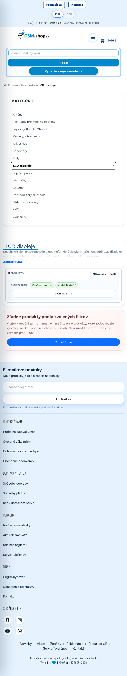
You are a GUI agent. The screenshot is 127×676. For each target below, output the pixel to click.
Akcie (41, 644)
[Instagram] (19, 619)
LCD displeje (22, 165)
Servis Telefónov (55, 648)
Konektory (20, 151)
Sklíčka (17, 209)
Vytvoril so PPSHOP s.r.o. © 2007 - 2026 (63, 662)
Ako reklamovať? (15, 535)
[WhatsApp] (19, 631)
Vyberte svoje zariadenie (63, 71)
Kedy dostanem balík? (18, 503)
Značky (55, 644)
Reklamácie (74, 644)
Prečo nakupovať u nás (19, 432)
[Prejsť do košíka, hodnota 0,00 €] (110, 40)
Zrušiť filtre (63, 342)
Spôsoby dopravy (15, 483)
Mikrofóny (19, 180)
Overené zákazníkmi (17, 442)
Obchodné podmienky (18, 461)
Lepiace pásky (22, 173)
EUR (58, 14)
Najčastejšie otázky (16, 525)
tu (96, 658)
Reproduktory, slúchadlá (29, 195)
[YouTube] (7, 631)
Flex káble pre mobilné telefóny (34, 121)
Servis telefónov (14, 555)
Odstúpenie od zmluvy (18, 587)
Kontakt (77, 4)
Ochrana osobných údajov (21, 451)
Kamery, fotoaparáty (26, 136)
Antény (17, 114)
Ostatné (18, 187)
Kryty (16, 158)
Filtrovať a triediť (104, 274)
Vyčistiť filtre (63, 293)
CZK (69, 14)
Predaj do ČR (97, 644)
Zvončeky (19, 216)
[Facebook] (7, 619)
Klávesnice (20, 143)
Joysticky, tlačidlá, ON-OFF (30, 129)
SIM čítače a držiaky (26, 202)
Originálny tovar (14, 577)
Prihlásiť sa (54, 4)
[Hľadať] (63, 62)
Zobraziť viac (12, 261)
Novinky (26, 644)
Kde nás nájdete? (15, 545)
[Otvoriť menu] (93, 37)
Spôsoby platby (14, 493)
